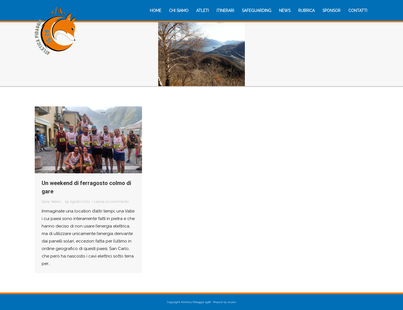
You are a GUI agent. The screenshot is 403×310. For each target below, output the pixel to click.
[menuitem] (155, 10)
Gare (45, 201)
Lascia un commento (111, 201)
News (56, 201)
